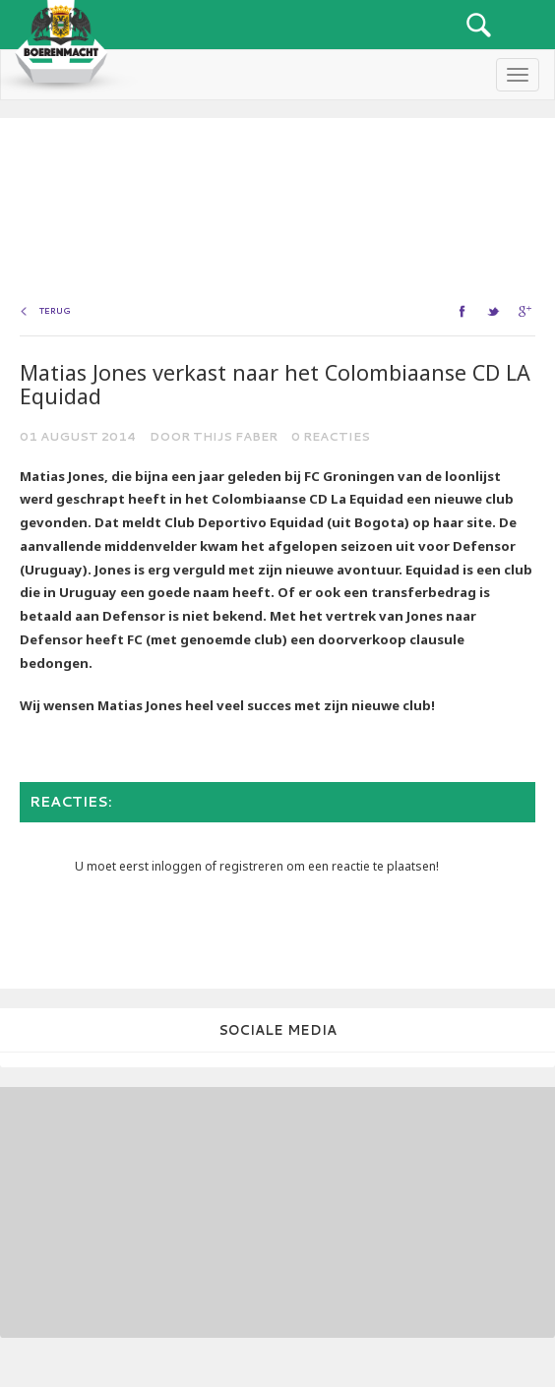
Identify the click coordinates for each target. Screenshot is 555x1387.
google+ (527, 311)
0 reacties (330, 436)
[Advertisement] (133, 1210)
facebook (464, 311)
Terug (55, 311)
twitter (495, 311)
